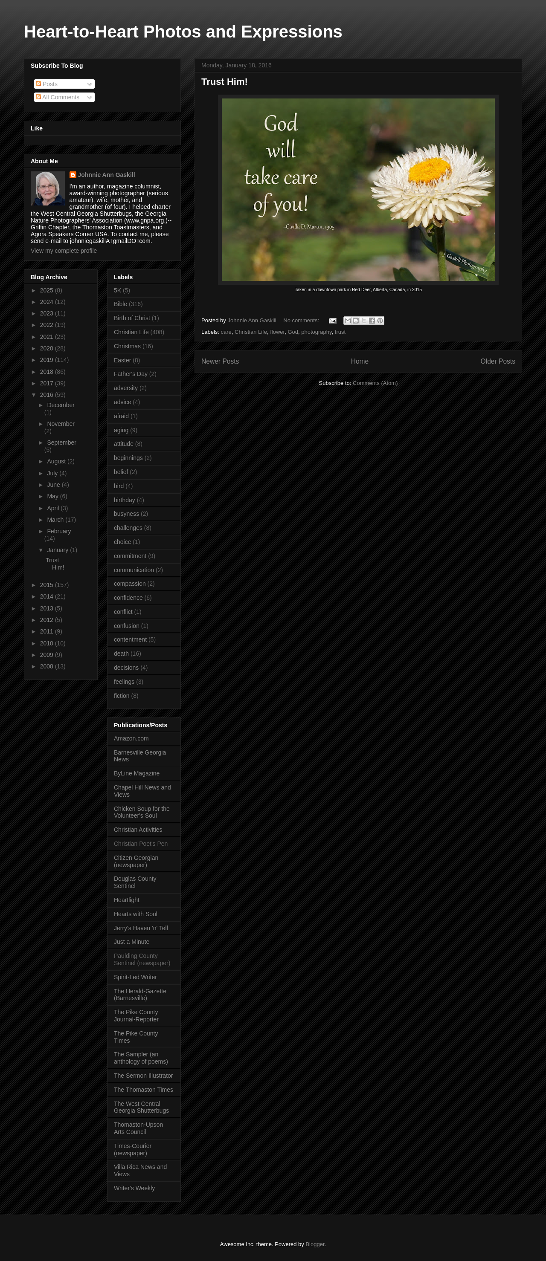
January (58, 550)
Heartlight (126, 900)
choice (122, 541)
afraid (121, 416)
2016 (47, 394)
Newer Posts (220, 361)
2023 (47, 313)
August (57, 461)
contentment (130, 639)
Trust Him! (224, 81)
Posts (47, 84)
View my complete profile (64, 250)
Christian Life (251, 332)
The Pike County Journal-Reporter (136, 1016)
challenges (128, 527)
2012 (47, 619)
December (61, 405)
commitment (130, 555)
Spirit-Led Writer (135, 977)
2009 (47, 654)
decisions (126, 667)
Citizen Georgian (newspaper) (136, 861)
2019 (47, 359)
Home (360, 361)
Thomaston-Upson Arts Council (138, 1128)
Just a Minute (131, 941)
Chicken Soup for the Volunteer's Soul (142, 812)
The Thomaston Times (143, 1089)
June (54, 484)
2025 (47, 290)
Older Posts (498, 361)
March (56, 519)
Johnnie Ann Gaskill (106, 174)
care (226, 332)
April (54, 508)
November (61, 423)
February (59, 531)
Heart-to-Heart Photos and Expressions (183, 31)
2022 (47, 324)
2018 (47, 371)
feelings (124, 681)
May (53, 496)
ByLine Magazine (137, 773)
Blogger (314, 1244)
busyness (126, 513)
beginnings (128, 457)
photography (316, 332)
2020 (47, 348)
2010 (47, 643)
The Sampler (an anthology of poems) (141, 1058)
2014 (47, 596)
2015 (47, 584)
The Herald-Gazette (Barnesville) (140, 995)
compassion (130, 583)
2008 (47, 666)
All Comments (57, 97)
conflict (123, 611)
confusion (126, 625)
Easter (122, 360)
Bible (120, 304)
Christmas (127, 346)
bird (119, 486)
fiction (122, 695)
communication (134, 570)
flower (277, 332)
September (61, 442)
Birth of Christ (132, 318)
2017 (47, 383)
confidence (128, 597)
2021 (47, 336)
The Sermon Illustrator (143, 1075)
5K (117, 290)
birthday (124, 500)
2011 (47, 631)
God (293, 332)
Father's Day (131, 373)
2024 (47, 301)
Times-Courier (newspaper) (132, 1149)
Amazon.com (131, 738)
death (121, 653)
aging (121, 430)
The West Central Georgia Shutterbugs (141, 1107)
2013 (47, 608)
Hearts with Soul (135, 914)
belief (121, 472)
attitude (124, 443)
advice (122, 402)
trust (340, 332)
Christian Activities (138, 829)
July (53, 473)
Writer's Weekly (134, 1188)
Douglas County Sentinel (135, 882)
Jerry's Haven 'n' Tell (141, 928)
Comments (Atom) (375, 383)
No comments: (301, 320)
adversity (126, 388)
